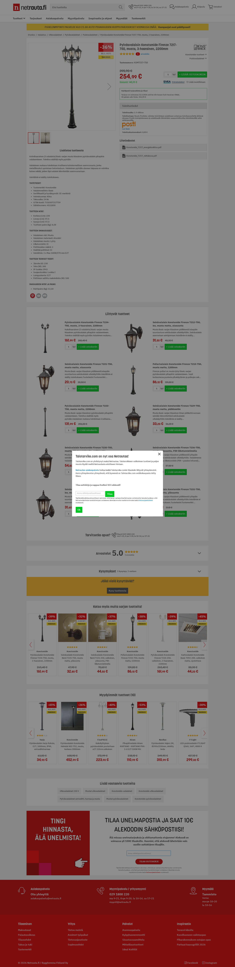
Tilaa (109, 493)
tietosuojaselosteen (146, 500)
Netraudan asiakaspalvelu (87, 470)
